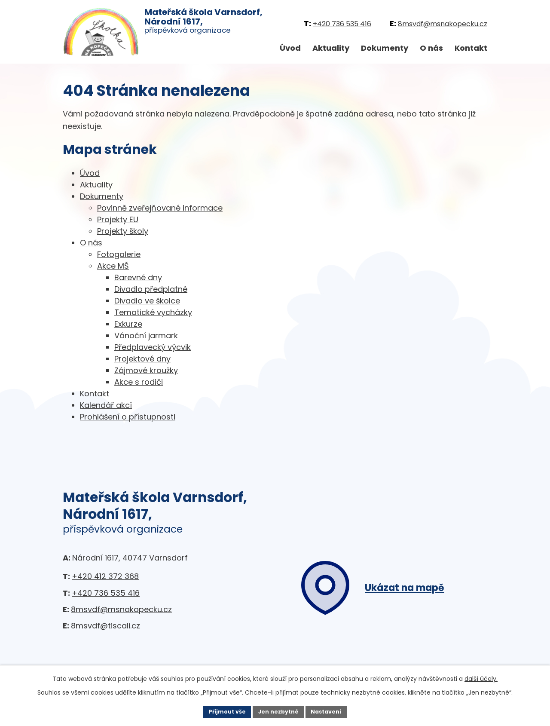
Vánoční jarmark (146, 335)
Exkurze (128, 324)
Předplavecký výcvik (152, 347)
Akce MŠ (113, 265)
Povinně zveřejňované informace (160, 207)
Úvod (290, 48)
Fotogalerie (119, 254)
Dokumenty (384, 48)
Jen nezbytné (278, 710)
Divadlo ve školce (147, 300)
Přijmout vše (221, 710)
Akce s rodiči (138, 382)
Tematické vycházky (153, 312)
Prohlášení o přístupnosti (127, 416)
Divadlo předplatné (150, 289)
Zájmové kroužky (146, 370)
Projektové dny (142, 358)
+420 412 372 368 (105, 576)
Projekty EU (117, 219)
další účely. (481, 677)
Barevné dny (138, 277)
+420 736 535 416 (342, 24)
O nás (431, 48)
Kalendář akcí (106, 405)
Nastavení (332, 710)
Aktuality (330, 48)
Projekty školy (122, 231)
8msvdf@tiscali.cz (105, 625)
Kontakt (471, 48)
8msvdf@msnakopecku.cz (442, 24)
